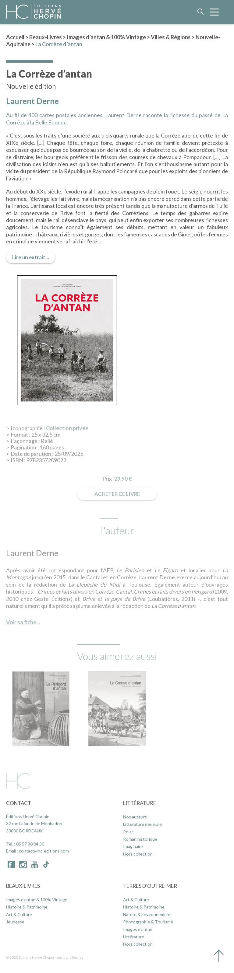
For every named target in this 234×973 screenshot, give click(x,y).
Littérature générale (142, 824)
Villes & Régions (171, 37)
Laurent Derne (32, 101)
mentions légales (69, 957)
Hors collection (138, 853)
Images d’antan (137, 929)
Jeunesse (15, 921)
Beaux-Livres (45, 37)
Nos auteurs (135, 816)
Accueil (15, 37)
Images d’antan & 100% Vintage (106, 37)
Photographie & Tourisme (148, 921)
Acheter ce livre (117, 494)
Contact (18, 803)
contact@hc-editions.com (44, 850)
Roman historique (140, 839)
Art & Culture (19, 914)
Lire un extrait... (30, 257)
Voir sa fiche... (23, 622)
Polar (128, 831)
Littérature (139, 803)
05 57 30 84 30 (30, 843)
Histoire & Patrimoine (27, 906)
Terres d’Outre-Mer (150, 886)
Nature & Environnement (147, 914)
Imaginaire (133, 846)
